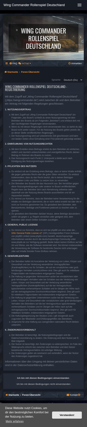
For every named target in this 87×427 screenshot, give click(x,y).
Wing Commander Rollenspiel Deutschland (34, 5)
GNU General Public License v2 (26, 233)
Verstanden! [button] (67, 415)
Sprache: (56, 79)
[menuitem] (13, 63)
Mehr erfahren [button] (15, 421)
